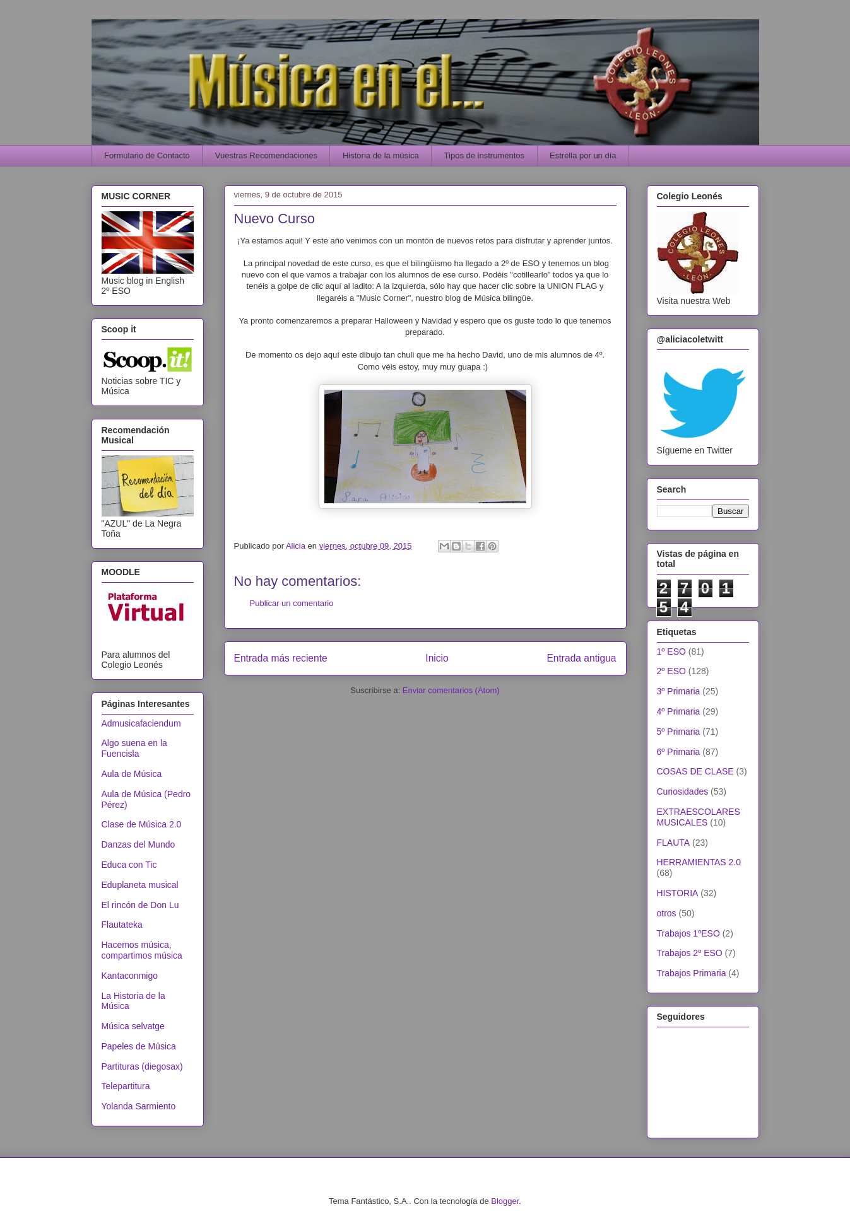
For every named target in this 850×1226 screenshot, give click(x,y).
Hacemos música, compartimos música (142, 950)
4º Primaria (678, 711)
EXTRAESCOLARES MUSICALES (698, 817)
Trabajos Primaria (691, 973)
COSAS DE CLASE (695, 771)
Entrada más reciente (281, 658)
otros (666, 913)
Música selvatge (133, 1026)
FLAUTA (673, 843)
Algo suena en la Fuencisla (134, 748)
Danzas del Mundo (138, 844)
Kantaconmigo (130, 976)
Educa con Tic (129, 865)
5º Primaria (678, 732)
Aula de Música (132, 774)
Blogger (505, 1201)
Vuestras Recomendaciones (266, 155)
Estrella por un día (583, 155)
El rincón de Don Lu (140, 905)
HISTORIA (678, 893)
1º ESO (671, 651)
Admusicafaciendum (141, 723)
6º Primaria (678, 752)
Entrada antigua (581, 658)
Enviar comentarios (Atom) (451, 690)
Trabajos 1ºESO (688, 933)
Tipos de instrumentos (484, 155)
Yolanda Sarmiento (139, 1106)
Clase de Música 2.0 (142, 824)
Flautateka (122, 925)
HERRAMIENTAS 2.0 (699, 862)
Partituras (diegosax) (142, 1066)
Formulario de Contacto (147, 155)
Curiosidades (683, 791)
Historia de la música (381, 155)
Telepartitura (126, 1086)
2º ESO (671, 671)
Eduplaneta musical (140, 885)
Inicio (436, 658)
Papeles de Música (139, 1046)
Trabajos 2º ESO (690, 953)
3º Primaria (678, 691)
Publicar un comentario (292, 603)
